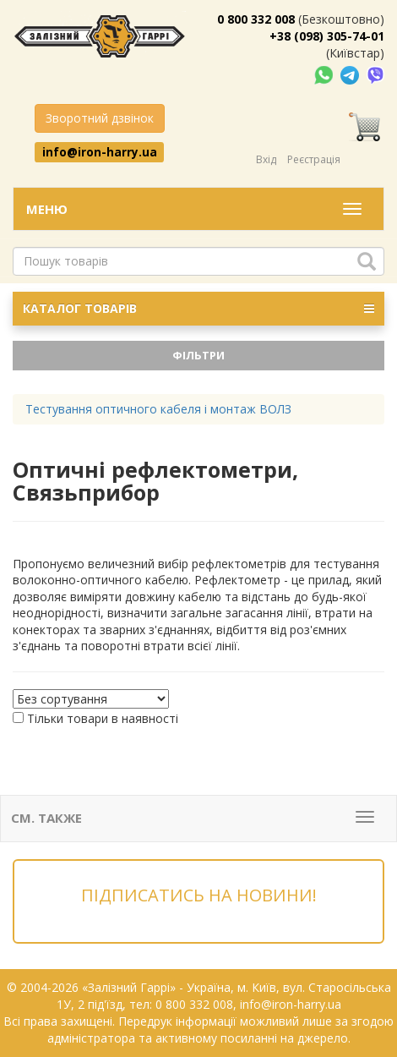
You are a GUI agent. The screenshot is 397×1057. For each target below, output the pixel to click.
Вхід (266, 159)
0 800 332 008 (256, 19)
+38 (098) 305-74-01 (326, 36)
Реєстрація (313, 159)
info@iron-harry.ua (99, 151)
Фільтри (198, 355)
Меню (47, 208)
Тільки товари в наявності (102, 718)
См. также (46, 817)
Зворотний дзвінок (100, 118)
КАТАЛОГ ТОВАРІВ (198, 309)
